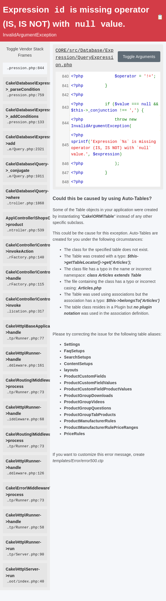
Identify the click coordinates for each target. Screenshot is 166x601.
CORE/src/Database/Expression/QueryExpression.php (85, 57)
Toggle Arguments (139, 56)
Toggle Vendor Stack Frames (24, 51)
